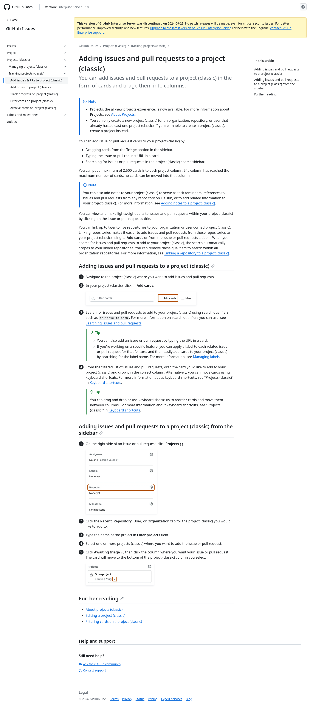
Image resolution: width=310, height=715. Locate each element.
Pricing (153, 699)
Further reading (101, 598)
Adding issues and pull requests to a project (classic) (147, 265)
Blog (189, 699)
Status (140, 699)
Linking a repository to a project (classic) (196, 253)
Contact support (92, 670)
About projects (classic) (104, 609)
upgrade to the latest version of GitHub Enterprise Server (190, 28)
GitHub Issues (20, 28)
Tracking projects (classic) (148, 46)
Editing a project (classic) (105, 615)
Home (12, 20)
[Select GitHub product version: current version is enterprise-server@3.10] (69, 7)
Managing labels (206, 356)
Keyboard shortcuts (105, 382)
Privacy (127, 699)
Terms (114, 699)
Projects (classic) (114, 46)
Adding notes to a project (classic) (188, 203)
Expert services (171, 699)
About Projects (123, 114)
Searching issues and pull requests (113, 323)
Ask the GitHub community (100, 664)
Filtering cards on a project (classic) (114, 621)
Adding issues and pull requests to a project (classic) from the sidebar (156, 429)
